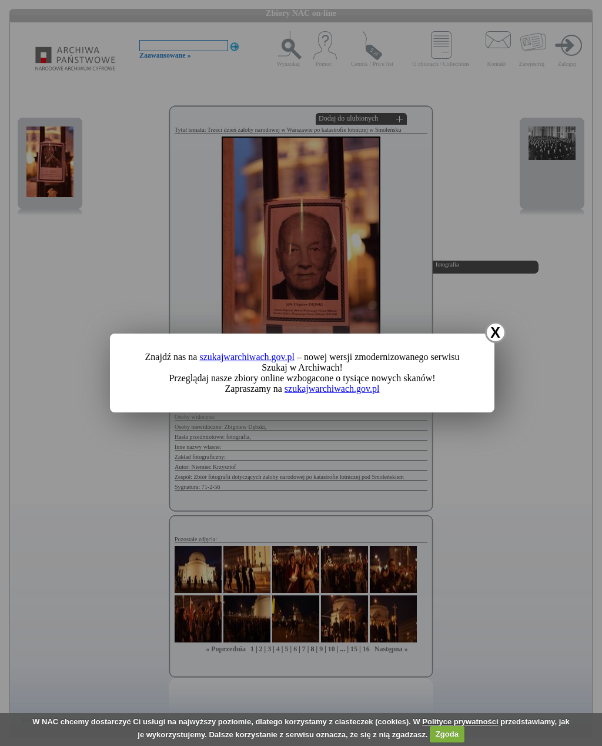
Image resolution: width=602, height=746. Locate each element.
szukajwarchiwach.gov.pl (247, 357)
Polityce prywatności (460, 721)
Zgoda (447, 734)
